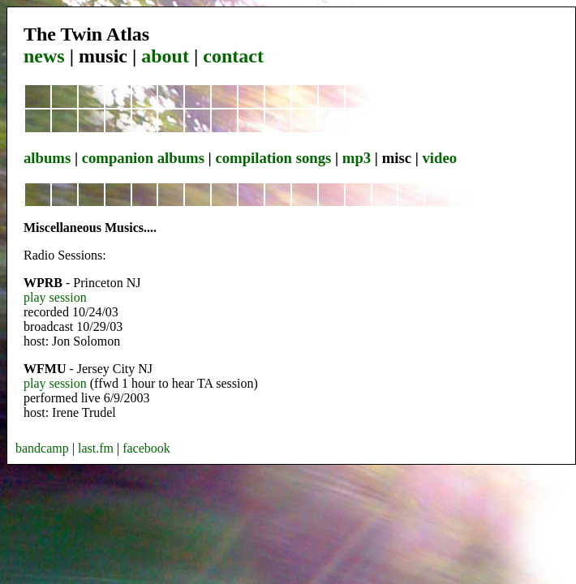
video (439, 157)
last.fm (96, 448)
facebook (146, 448)
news (44, 56)
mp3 (356, 157)
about (165, 56)
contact (233, 56)
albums (47, 157)
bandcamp (42, 448)
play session (55, 297)
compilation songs (273, 157)
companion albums (143, 157)
